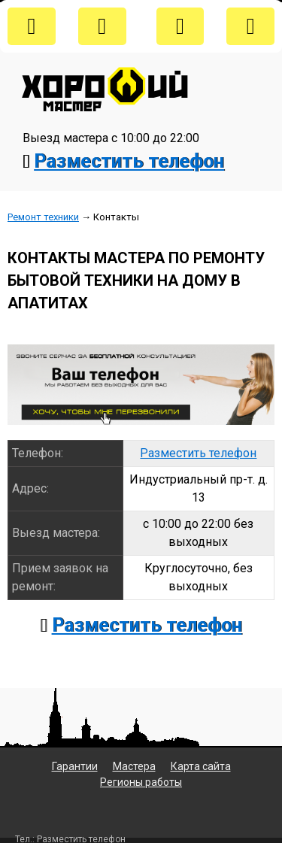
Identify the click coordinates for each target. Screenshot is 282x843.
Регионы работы (141, 782)
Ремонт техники (43, 217)
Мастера (134, 766)
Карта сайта (201, 766)
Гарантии (75, 766)
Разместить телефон (129, 161)
